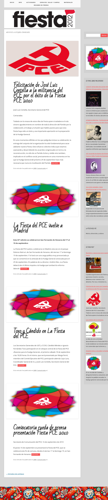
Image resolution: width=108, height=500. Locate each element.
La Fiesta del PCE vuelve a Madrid (37, 228)
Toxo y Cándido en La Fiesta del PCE (39, 333)
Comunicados (41, 168)
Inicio (12, 2)
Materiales (68, 2)
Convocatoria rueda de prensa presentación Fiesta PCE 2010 (40, 430)
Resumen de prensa (41, 5)
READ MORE (55, 163)
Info (20, 2)
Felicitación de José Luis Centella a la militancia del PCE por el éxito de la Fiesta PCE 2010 (39, 93)
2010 (34, 168)
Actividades (31, 2)
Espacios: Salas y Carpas (50, 2)
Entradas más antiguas (15, 474)
